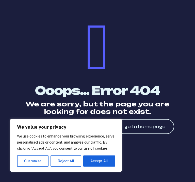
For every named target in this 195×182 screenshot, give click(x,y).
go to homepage (145, 126)
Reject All (66, 161)
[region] (66, 145)
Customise (32, 161)
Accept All (99, 161)
